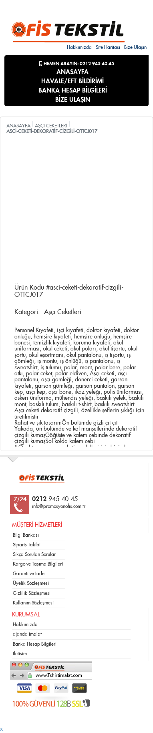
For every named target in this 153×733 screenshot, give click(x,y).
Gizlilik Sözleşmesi (31, 593)
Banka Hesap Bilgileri (34, 644)
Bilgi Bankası (26, 535)
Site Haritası (108, 47)
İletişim (20, 653)
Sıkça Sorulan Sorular (34, 554)
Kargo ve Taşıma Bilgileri (38, 564)
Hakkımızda (79, 47)
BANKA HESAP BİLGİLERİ (72, 90)
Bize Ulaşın (135, 47)
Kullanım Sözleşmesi (33, 602)
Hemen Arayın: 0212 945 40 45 (76, 63)
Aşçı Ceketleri (62, 312)
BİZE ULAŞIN (72, 100)
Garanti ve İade (28, 573)
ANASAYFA (72, 72)
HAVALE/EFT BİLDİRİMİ (72, 81)
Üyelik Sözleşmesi (31, 583)
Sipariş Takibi (26, 544)
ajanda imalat (27, 634)
